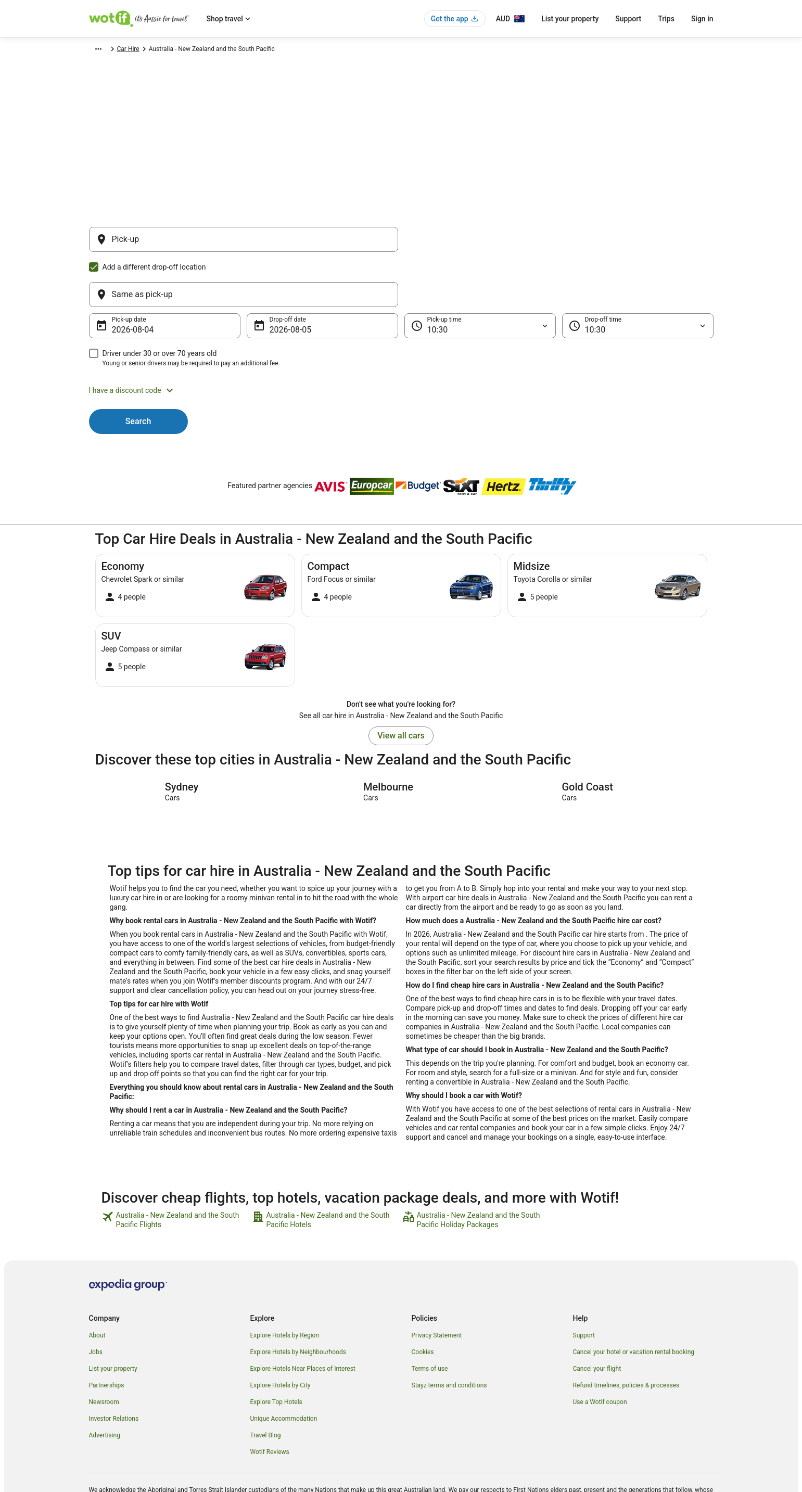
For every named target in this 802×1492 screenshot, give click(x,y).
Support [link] (584, 1285)
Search (138, 371)
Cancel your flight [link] (597, 1318)
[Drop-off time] (638, 275)
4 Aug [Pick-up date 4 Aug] (122, 280)
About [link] (97, 1285)
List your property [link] (113, 1318)
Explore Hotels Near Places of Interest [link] (302, 1318)
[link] (175, 1170)
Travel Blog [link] (265, 1385)
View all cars (400, 686)
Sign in (702, 19)
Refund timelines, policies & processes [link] (626, 1335)
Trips (666, 19)
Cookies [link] (423, 1302)
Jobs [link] (96, 1302)
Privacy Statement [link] (437, 1285)
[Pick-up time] (480, 275)
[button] (401, 340)
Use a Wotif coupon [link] (600, 1352)
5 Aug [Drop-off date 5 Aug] (280, 280)
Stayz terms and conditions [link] (449, 1335)
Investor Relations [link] (114, 1368)
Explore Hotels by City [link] (280, 1335)
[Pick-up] (243, 244)
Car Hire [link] (138, 50)
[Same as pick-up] (559, 244)
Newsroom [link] (104, 1352)
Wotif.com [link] (103, 50)
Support (628, 19)
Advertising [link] (104, 1385)
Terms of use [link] (430, 1318)
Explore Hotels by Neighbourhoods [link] (298, 1302)
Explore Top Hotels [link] (276, 1352)
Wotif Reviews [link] (269, 1402)
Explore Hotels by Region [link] (285, 1285)
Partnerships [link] (106, 1335)
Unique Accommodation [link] (283, 1368)
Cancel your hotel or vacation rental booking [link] (634, 1302)
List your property (570, 19)
